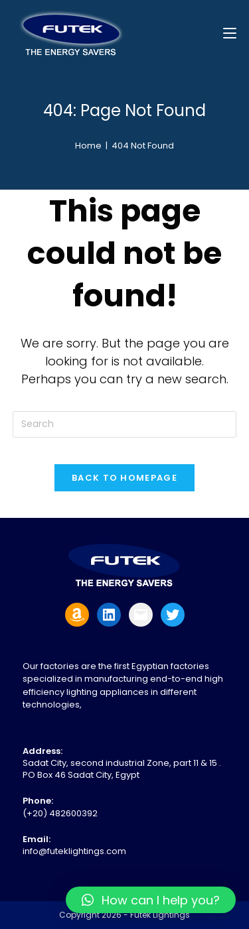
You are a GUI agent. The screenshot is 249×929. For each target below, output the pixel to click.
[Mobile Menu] (229, 32)
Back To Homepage (124, 477)
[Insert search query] (125, 424)
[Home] (88, 145)
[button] (151, 900)
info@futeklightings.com (74, 851)
